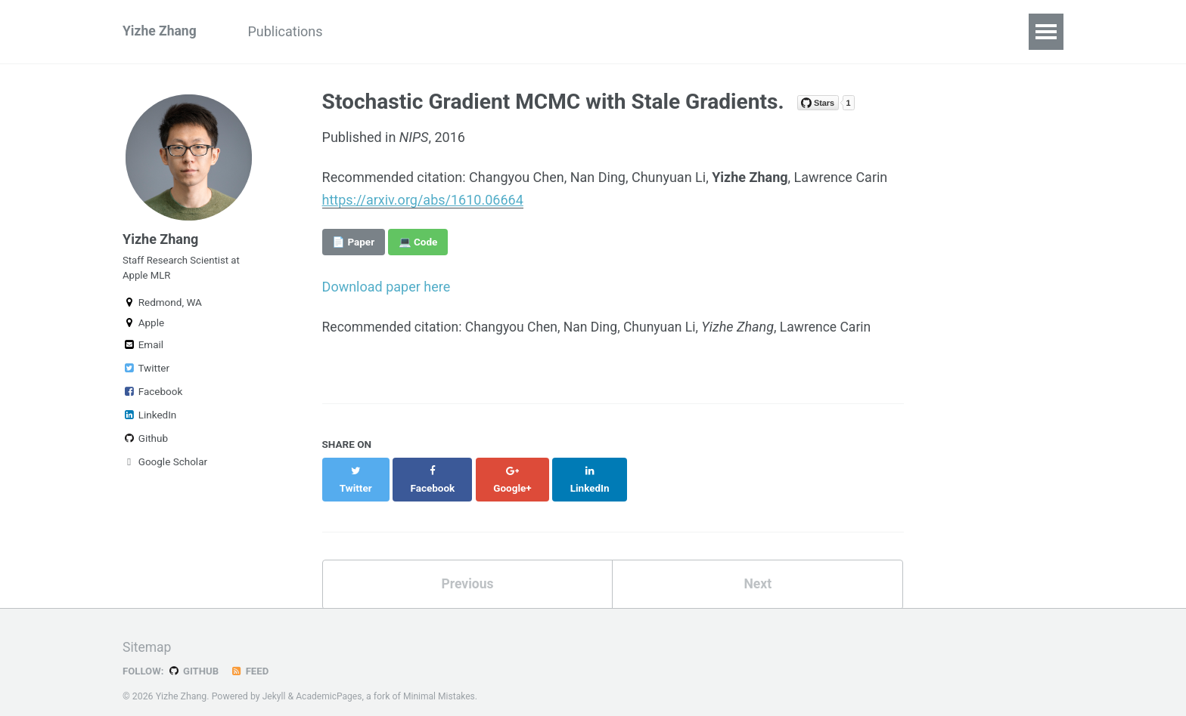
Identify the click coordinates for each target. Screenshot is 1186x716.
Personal (486, 31)
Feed (252, 656)
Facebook (152, 397)
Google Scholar (165, 467)
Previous (467, 568)
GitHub (195, 656)
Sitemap (147, 632)
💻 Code (418, 242)
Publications (290, 31)
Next (758, 568)
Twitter (146, 374)
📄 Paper (353, 242)
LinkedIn (149, 421)
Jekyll (274, 681)
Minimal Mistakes (442, 681)
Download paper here (386, 287)
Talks (371, 31)
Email (143, 350)
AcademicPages (330, 681)
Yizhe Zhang (160, 31)
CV (423, 31)
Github (145, 444)
